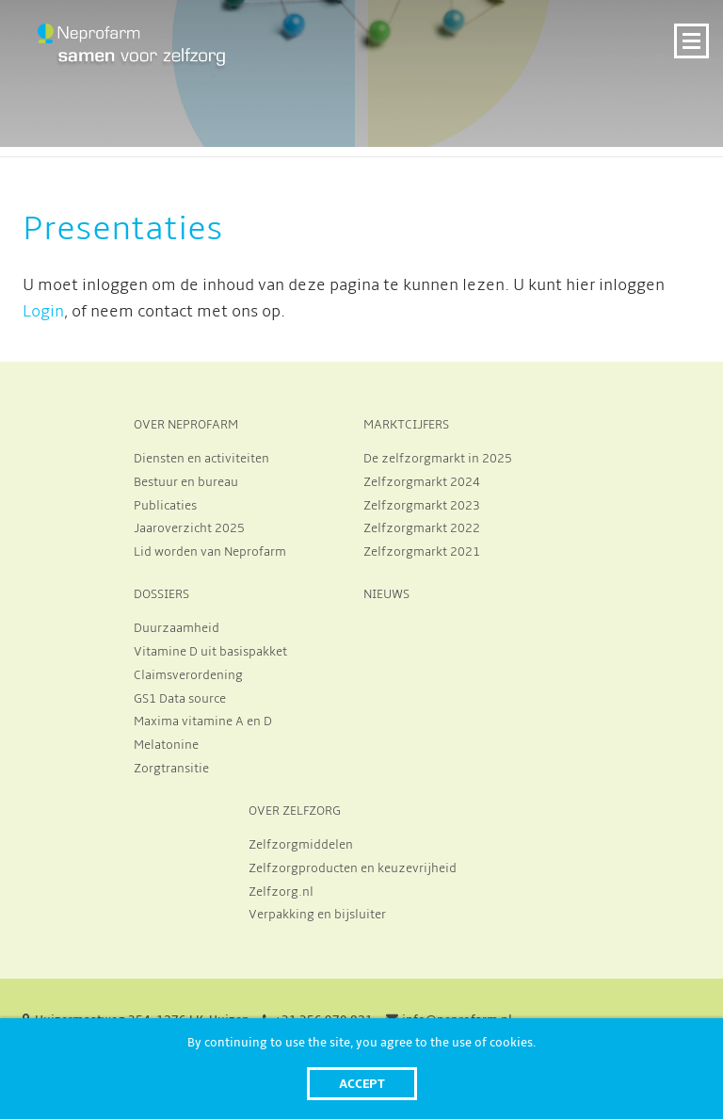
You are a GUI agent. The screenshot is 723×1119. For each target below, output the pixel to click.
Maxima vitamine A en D (203, 721)
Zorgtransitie (171, 768)
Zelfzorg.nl (281, 892)
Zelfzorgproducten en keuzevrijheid (353, 868)
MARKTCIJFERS (406, 424)
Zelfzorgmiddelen (301, 844)
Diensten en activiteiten (201, 458)
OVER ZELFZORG (295, 811)
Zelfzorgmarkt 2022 (421, 528)
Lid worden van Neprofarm (210, 552)
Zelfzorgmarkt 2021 (421, 552)
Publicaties (165, 505)
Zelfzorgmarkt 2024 (421, 482)
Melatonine (166, 745)
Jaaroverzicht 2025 (189, 528)
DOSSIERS (161, 594)
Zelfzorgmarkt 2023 (421, 505)
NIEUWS (386, 594)
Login (43, 311)
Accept (362, 1084)
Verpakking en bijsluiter (317, 914)
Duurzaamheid (176, 628)
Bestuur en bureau (186, 482)
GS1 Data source (180, 698)
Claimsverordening (188, 675)
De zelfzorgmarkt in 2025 (437, 458)
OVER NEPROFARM (186, 424)
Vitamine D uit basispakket (210, 651)
